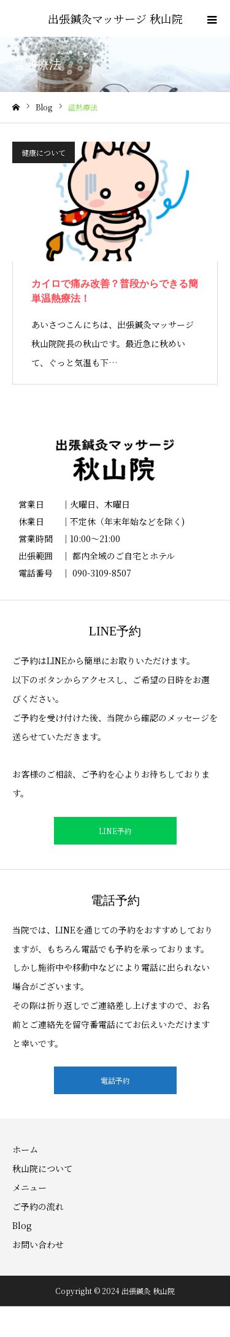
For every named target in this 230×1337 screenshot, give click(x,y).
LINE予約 (115, 831)
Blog (22, 1225)
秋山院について (42, 1168)
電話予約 (115, 1080)
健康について (43, 152)
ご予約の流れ (38, 1206)
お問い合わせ (38, 1244)
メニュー (29, 1187)
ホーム (25, 1149)
